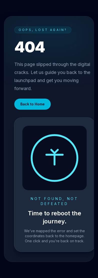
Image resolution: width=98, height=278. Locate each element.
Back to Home (32, 104)
